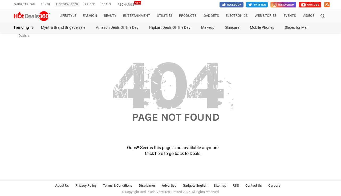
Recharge (129, 4)
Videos (309, 16)
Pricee (89, 4)
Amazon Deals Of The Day (117, 27)
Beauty (110, 16)
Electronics (237, 16)
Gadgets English (195, 185)
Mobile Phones (262, 27)
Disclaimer (147, 185)
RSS (236, 185)
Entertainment (136, 16)
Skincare (232, 27)
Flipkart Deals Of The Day (169, 27)
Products (188, 16)
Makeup (207, 27)
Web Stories (266, 16)
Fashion (90, 16)
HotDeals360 (67, 4)
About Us (62, 185)
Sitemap (220, 185)
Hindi (45, 4)
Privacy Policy (85, 185)
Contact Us (253, 185)
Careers (274, 185)
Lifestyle (67, 16)
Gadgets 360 (24, 4)
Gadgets (211, 16)
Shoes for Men (296, 27)
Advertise (169, 185)
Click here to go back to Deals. (173, 153)
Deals (106, 4)
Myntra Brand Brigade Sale (63, 27)
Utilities (164, 16)
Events (289, 16)
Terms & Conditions (117, 185)
